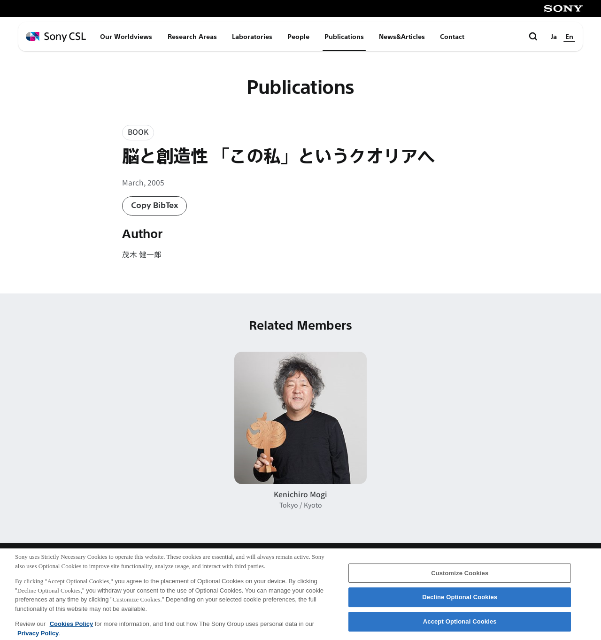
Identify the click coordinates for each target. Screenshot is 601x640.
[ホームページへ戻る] (56, 37)
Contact (452, 36)
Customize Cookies (459, 576)
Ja (554, 36)
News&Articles (402, 36)
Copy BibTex (154, 205)
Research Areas (192, 36)
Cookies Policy (71, 628)
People (298, 36)
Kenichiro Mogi (300, 494)
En (569, 36)
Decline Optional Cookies (459, 601)
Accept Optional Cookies (460, 625)
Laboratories (252, 36)
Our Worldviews (126, 36)
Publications (344, 36)
